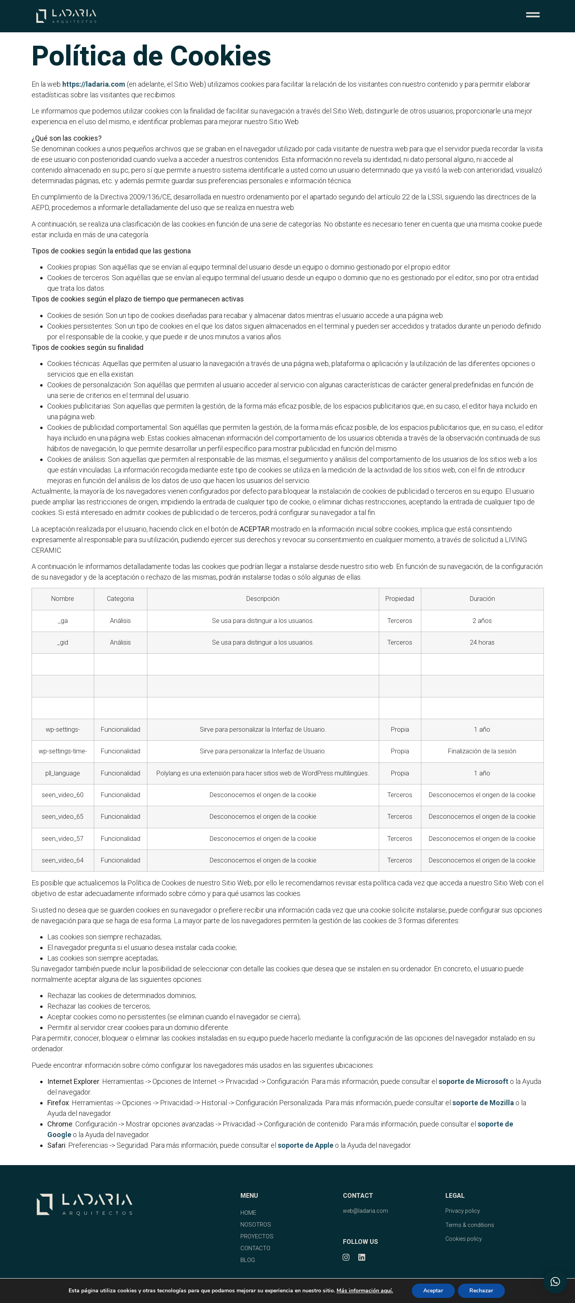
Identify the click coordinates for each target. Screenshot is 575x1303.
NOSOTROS (255, 1224)
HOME (248, 1212)
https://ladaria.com (93, 84)
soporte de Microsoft (473, 1081)
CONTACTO (255, 1248)
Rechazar (481, 1290)
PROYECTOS (257, 1236)
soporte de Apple (305, 1145)
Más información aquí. (364, 1290)
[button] (555, 1282)
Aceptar (433, 1290)
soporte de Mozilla (483, 1103)
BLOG (247, 1260)
